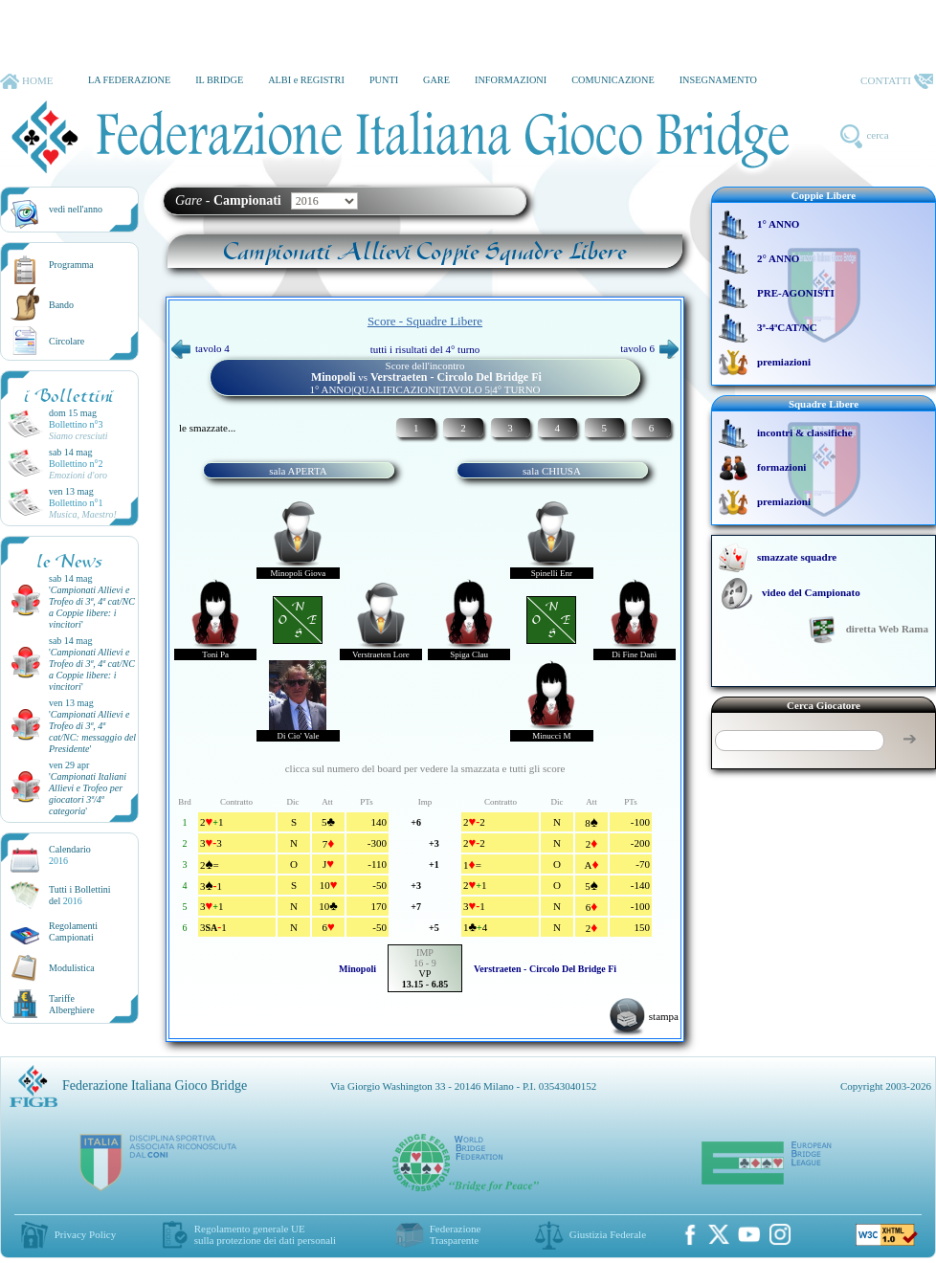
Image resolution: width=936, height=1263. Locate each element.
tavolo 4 (200, 348)
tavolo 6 (649, 348)
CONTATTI (896, 81)
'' (92, 607)
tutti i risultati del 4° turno (425, 349)
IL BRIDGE (219, 80)
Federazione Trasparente (455, 1234)
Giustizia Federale (607, 1234)
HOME (26, 81)
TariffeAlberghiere (72, 1004)
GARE (436, 80)
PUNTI (383, 80)
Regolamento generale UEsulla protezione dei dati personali (265, 1234)
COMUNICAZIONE (613, 80)
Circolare (66, 341)
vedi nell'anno (75, 209)
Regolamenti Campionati (73, 931)
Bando (61, 304)
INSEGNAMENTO (718, 80)
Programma (71, 264)
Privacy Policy (85, 1234)
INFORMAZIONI (510, 80)
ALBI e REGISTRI (306, 80)
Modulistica (72, 968)
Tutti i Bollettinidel (80, 895)
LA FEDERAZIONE (129, 80)
